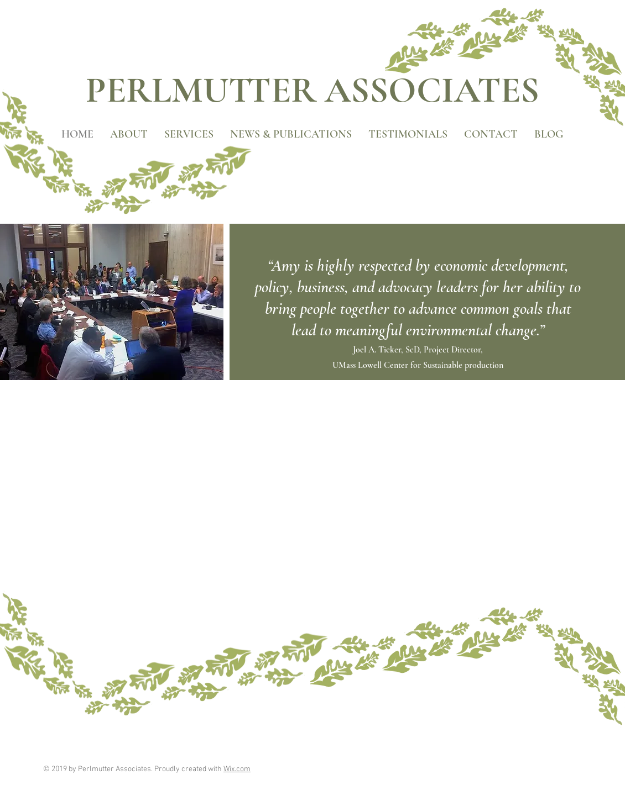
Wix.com (237, 769)
